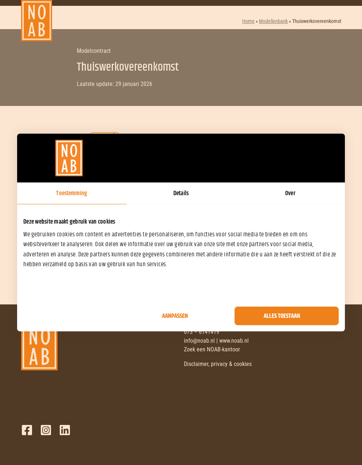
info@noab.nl (199, 340)
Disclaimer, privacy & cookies (218, 363)
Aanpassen (175, 316)
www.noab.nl (234, 340)
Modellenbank (273, 21)
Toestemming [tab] (71, 193)
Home (248, 21)
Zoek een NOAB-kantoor (212, 349)
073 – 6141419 (201, 331)
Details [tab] (181, 193)
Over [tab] (290, 193)
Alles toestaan (282, 316)
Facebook (27, 430)
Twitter (46, 430)
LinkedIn (65, 430)
